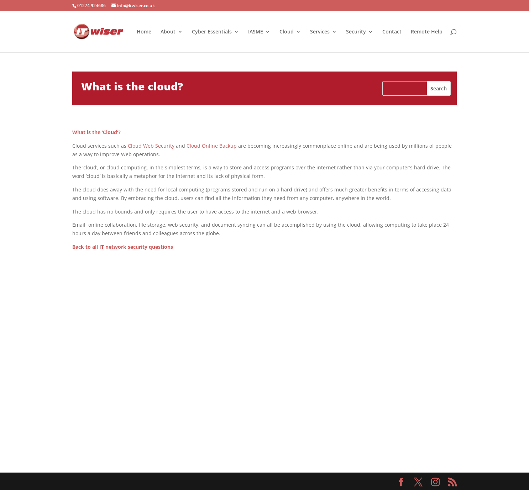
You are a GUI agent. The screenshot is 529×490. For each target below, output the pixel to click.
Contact (392, 32)
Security (356, 32)
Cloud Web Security (151, 145)
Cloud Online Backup (212, 145)
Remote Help (426, 32)
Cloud (286, 32)
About (168, 32)
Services (320, 32)
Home (144, 32)
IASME (255, 32)
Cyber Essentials (212, 32)
